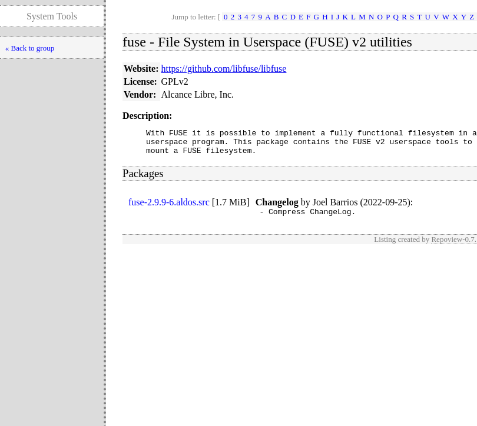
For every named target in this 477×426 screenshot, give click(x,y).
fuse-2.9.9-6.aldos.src (169, 207)
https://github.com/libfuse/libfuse (224, 69)
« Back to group (29, 48)
